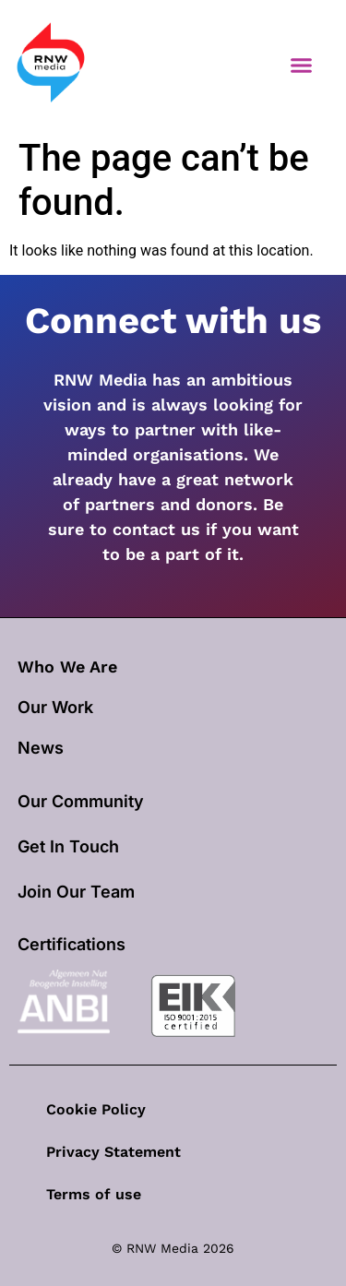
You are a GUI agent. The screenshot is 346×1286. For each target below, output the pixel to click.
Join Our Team (76, 891)
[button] (301, 64)
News (41, 747)
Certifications (71, 944)
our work (55, 707)
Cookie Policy (96, 1109)
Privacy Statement (113, 1152)
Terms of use (93, 1194)
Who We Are (67, 666)
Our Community (81, 801)
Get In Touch (68, 846)
